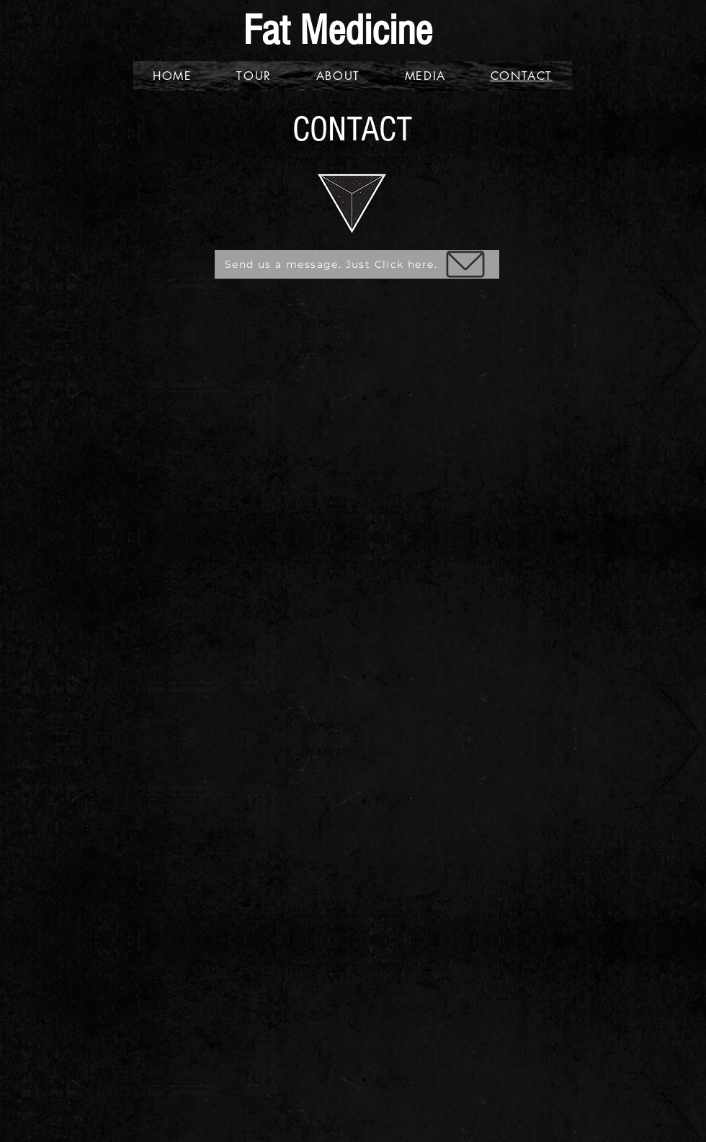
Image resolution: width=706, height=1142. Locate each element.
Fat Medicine (337, 30)
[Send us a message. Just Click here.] (357, 264)
